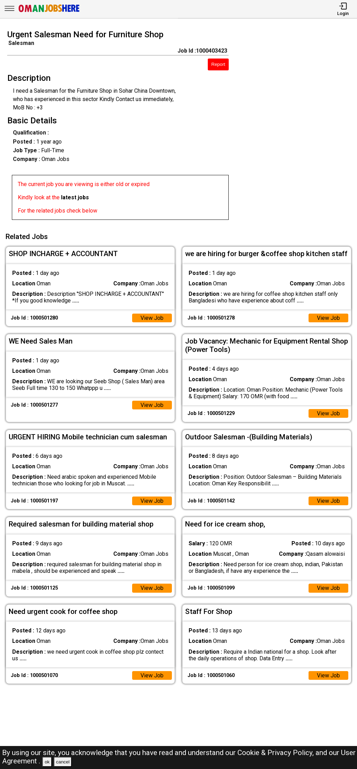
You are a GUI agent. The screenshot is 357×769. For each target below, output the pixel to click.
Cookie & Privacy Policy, (276, 752)
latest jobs (75, 197)
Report (218, 64)
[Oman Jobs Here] (49, 12)
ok (47, 761)
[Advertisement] (297, 126)
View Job (152, 318)
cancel (63, 761)
